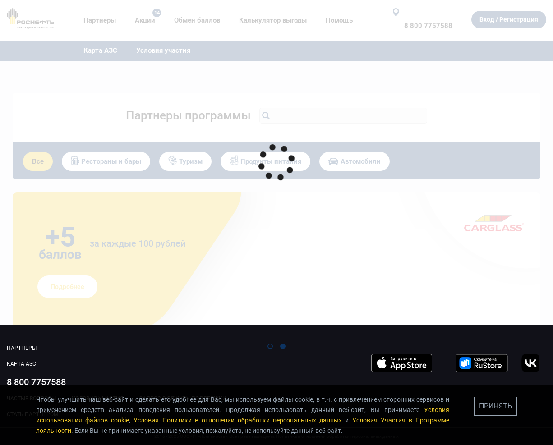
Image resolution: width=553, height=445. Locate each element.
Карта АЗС (21, 364)
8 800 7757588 (36, 381)
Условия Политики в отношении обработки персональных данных (238, 420)
